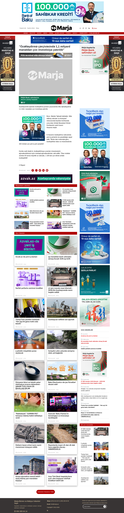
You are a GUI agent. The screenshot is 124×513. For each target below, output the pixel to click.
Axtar (94, 28)
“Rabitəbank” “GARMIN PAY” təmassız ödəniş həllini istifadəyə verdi (69, 212)
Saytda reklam (31, 28)
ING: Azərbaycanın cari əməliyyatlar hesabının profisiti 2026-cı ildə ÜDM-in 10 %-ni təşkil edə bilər (94, 398)
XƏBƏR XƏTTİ (83, 33)
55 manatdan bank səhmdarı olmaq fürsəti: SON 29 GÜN (69, 190)
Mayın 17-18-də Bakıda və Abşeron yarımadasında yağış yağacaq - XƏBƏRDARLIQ (91, 414)
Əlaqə (37, 28)
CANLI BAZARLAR (94, 33)
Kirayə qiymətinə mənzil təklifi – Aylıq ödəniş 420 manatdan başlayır (37, 223)
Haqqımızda (23, 28)
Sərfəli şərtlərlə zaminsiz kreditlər (91, 348)
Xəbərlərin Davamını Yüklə (45, 492)
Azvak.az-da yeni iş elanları (89, 336)
